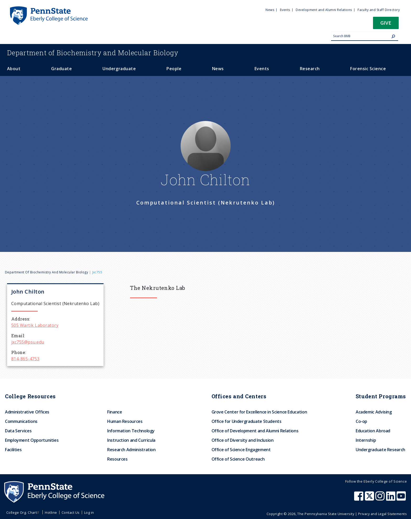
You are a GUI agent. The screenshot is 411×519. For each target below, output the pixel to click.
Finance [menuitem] (114, 412)
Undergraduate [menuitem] (119, 68)
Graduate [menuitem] (61, 68)
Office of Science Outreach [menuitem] (238, 459)
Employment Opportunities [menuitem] (31, 440)
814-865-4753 (25, 359)
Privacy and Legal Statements (382, 513)
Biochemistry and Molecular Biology (93, 52)
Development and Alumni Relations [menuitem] (324, 10)
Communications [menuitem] (21, 421)
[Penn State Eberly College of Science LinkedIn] (391, 498)
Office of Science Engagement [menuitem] (241, 449)
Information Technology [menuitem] (131, 431)
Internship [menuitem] (366, 440)
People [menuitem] (173, 68)
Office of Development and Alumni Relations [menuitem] (255, 431)
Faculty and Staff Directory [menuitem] (379, 10)
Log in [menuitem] (89, 512)
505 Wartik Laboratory (34, 325)
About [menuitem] (13, 68)
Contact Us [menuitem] (71, 512)
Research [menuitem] (310, 68)
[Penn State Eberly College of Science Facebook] (359, 498)
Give (385, 22)
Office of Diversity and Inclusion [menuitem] (243, 440)
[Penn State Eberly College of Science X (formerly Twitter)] (370, 498)
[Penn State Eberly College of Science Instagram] (380, 498)
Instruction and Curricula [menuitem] (131, 440)
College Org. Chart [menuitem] (23, 512)
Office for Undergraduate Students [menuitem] (247, 421)
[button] (386, 24)
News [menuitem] (270, 10)
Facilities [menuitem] (13, 449)
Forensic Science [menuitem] (368, 68)
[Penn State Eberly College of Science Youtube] (402, 498)
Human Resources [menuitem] (125, 421)
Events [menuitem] (285, 10)
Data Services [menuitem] (18, 431)
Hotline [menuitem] (51, 512)
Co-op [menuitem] (361, 421)
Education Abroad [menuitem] (373, 431)
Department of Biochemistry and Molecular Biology (46, 272)
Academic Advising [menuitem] (374, 412)
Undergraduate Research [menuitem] (380, 449)
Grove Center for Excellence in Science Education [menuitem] (259, 412)
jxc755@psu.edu (27, 342)
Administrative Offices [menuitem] (27, 412)
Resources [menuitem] (117, 459)
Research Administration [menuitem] (131, 449)
